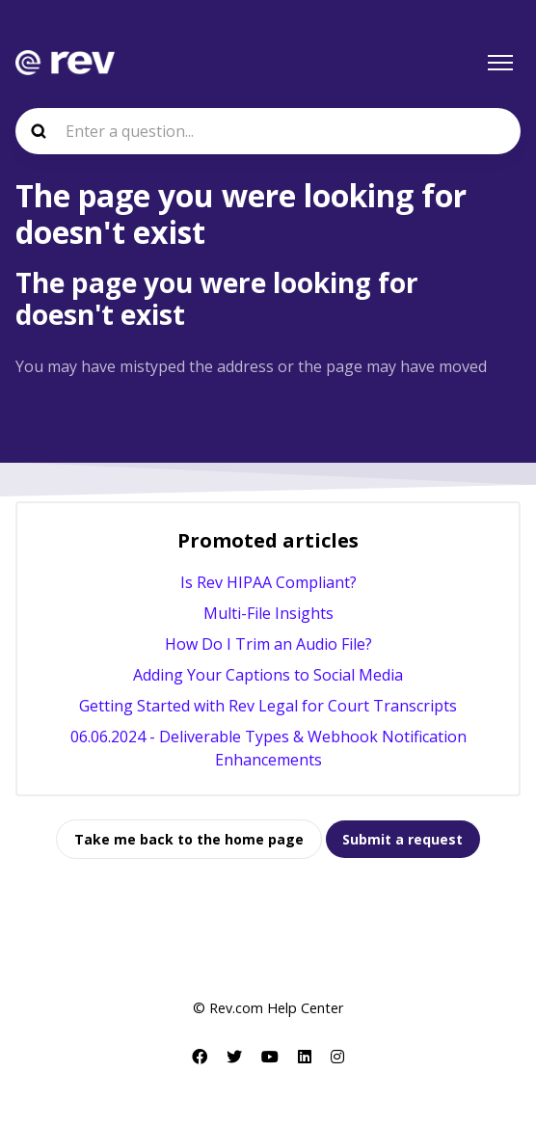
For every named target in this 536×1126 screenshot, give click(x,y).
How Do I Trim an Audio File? (268, 644)
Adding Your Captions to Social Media (268, 674)
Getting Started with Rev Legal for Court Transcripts (268, 705)
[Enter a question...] (268, 131)
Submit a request (402, 839)
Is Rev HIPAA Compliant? (268, 582)
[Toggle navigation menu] (500, 62)
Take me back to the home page (189, 839)
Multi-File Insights (268, 613)
